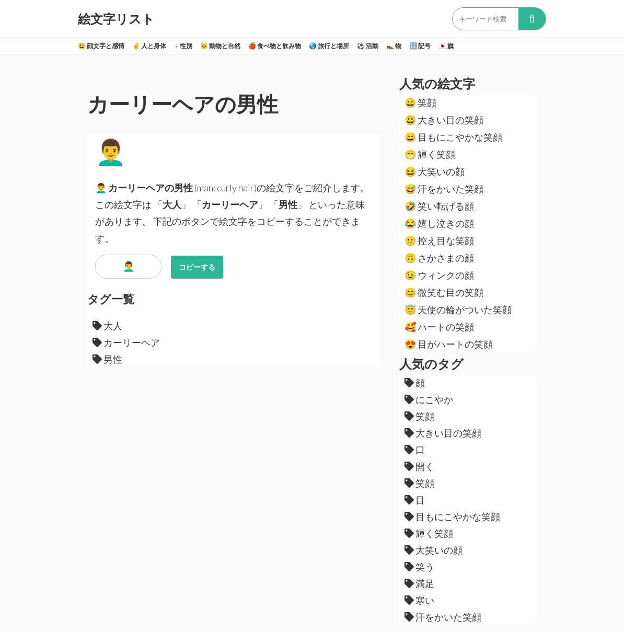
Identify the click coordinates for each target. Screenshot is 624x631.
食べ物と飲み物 (274, 46)
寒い (419, 600)
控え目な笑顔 (439, 240)
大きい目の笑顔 (444, 119)
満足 (419, 583)
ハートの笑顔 (439, 326)
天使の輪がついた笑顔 (458, 309)
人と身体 (149, 46)
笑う (419, 566)
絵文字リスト (116, 19)
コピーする (197, 266)
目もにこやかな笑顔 (453, 137)
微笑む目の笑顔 (444, 292)
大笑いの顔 (435, 171)
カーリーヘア (126, 342)
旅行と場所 (329, 46)
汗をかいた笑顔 (444, 188)
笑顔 (420, 102)
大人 (107, 325)
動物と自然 (220, 46)
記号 (420, 46)
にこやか (429, 399)
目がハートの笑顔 (449, 344)
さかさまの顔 (439, 257)
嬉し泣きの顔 (439, 223)
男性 (107, 359)
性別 (183, 46)
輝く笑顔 (430, 154)
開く (419, 466)
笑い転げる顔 (439, 206)
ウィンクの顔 (439, 275)
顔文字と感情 (101, 46)
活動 (367, 46)
